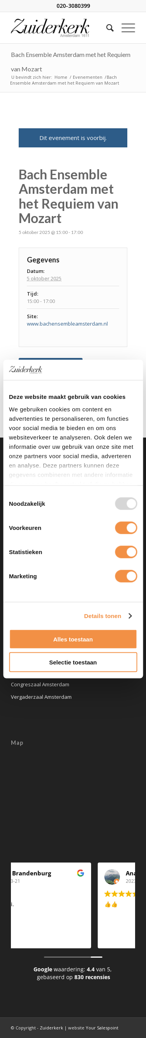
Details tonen (102, 615)
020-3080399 (73, 5)
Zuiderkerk (51, 1028)
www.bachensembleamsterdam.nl (67, 323)
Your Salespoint (102, 1028)
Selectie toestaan (73, 662)
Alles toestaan (73, 639)
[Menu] (124, 27)
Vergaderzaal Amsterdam (41, 696)
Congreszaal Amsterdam (40, 684)
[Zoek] (106, 27)
